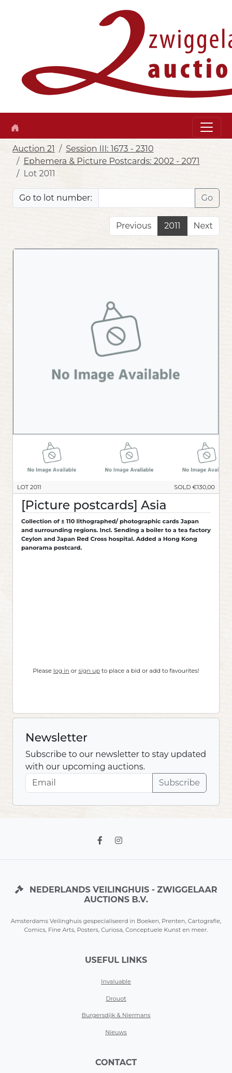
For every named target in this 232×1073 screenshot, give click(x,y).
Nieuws (116, 1032)
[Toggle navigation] (206, 127)
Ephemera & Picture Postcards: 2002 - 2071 (111, 161)
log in (61, 670)
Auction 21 (33, 149)
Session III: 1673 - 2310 (109, 149)
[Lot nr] (146, 198)
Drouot (116, 998)
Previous (133, 226)
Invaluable (116, 981)
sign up (89, 670)
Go (207, 198)
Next (203, 226)
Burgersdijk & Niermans (115, 1015)
